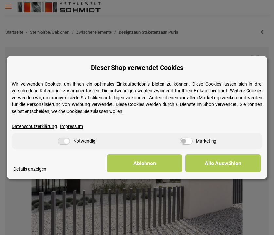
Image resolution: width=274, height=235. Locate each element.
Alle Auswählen (228, 163)
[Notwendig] (64, 141)
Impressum (71, 126)
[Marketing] (186, 141)
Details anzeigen (29, 169)
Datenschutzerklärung (34, 126)
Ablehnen (159, 163)
